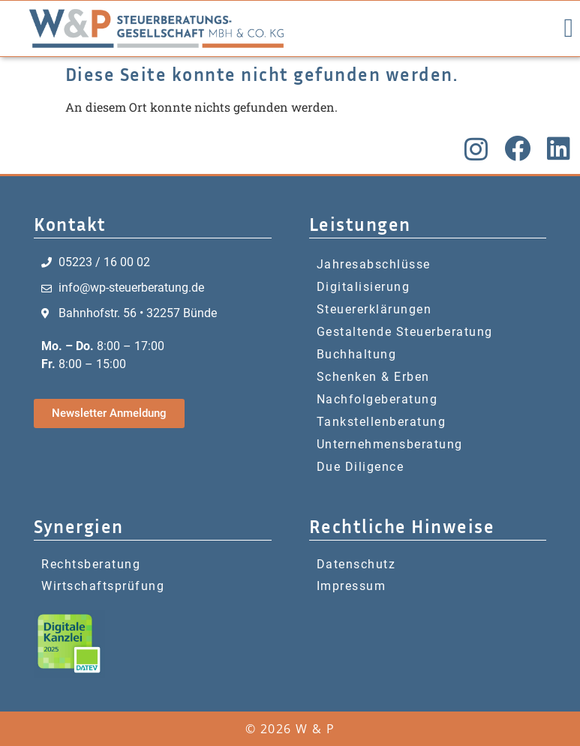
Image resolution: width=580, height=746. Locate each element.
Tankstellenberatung (381, 422)
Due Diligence (360, 467)
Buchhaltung (357, 354)
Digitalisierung (363, 287)
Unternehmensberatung (390, 444)
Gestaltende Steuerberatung (405, 332)
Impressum (351, 586)
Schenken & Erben (373, 377)
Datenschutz (356, 564)
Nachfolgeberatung (377, 399)
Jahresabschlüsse (374, 264)
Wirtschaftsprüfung (102, 586)
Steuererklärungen (374, 309)
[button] (568, 29)
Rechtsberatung (90, 564)
